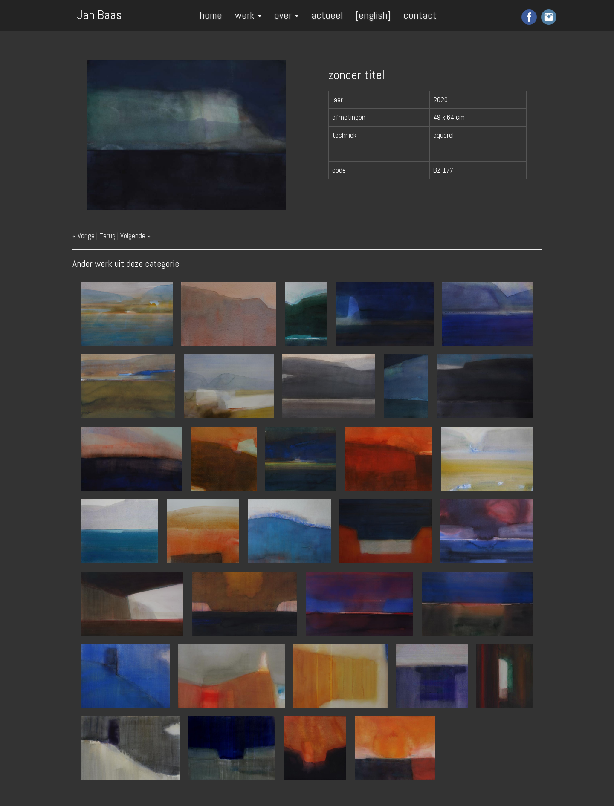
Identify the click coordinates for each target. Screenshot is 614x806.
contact (420, 15)
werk (248, 15)
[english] (373, 15)
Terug (107, 235)
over (286, 15)
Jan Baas (99, 14)
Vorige (86, 235)
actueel (327, 15)
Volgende (132, 235)
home (211, 15)
